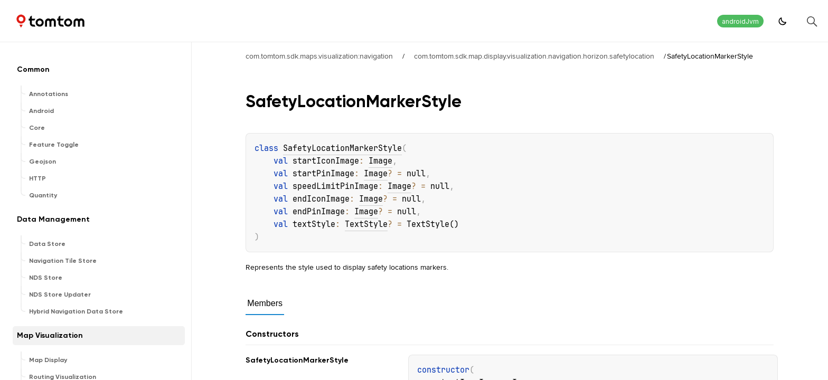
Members (265, 303)
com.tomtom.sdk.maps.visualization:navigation (319, 56)
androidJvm (740, 21)
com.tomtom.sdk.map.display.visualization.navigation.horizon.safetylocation (534, 56)
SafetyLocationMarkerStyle (342, 148)
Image (380, 161)
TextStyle (366, 224)
